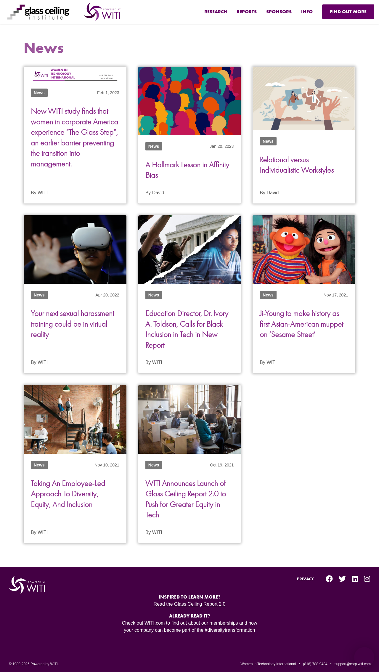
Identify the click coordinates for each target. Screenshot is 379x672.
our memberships (219, 621)
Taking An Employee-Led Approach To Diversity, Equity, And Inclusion (69, 492)
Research (215, 12)
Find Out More (348, 12)
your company (139, 628)
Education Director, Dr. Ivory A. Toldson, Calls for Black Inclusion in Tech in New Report (188, 328)
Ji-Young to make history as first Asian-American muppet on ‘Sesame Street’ (302, 323)
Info (307, 12)
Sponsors (279, 12)
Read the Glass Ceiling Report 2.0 (190, 602)
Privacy (305, 577)
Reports (247, 12)
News (39, 92)
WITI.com (154, 621)
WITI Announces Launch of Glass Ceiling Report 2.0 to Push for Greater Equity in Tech (187, 498)
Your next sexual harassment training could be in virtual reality (74, 323)
